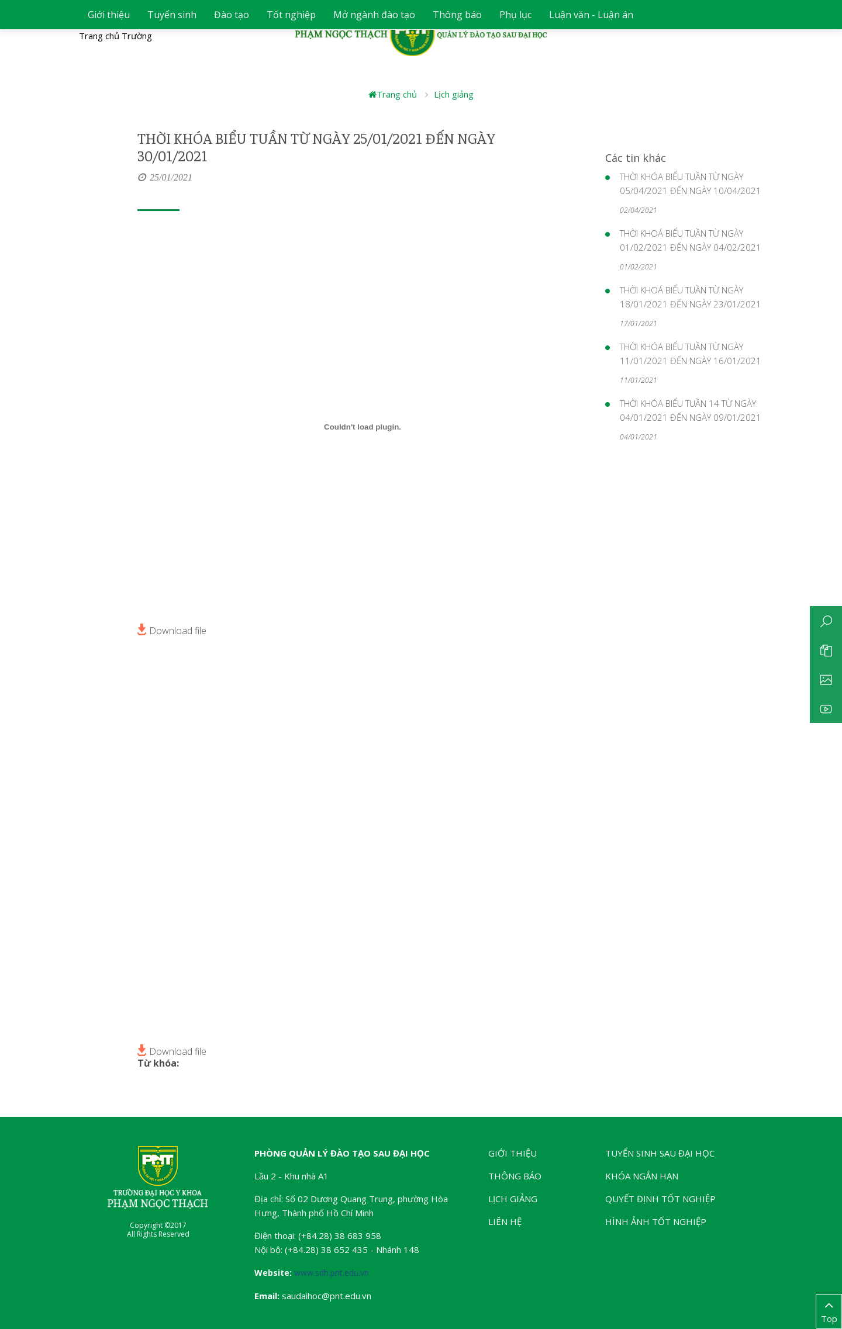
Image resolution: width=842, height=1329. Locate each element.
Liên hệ (505, 1221)
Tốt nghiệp (291, 14)
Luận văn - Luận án (591, 14)
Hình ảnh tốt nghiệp (655, 1221)
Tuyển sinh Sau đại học (660, 1153)
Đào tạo (231, 14)
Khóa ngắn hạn (641, 1176)
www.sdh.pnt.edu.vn (331, 1272)
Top (828, 1310)
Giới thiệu (109, 14)
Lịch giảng (454, 94)
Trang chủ (392, 94)
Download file (171, 629)
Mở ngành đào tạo (374, 14)
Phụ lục (515, 14)
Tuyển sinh (171, 14)
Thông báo (457, 14)
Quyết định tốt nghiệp (660, 1199)
